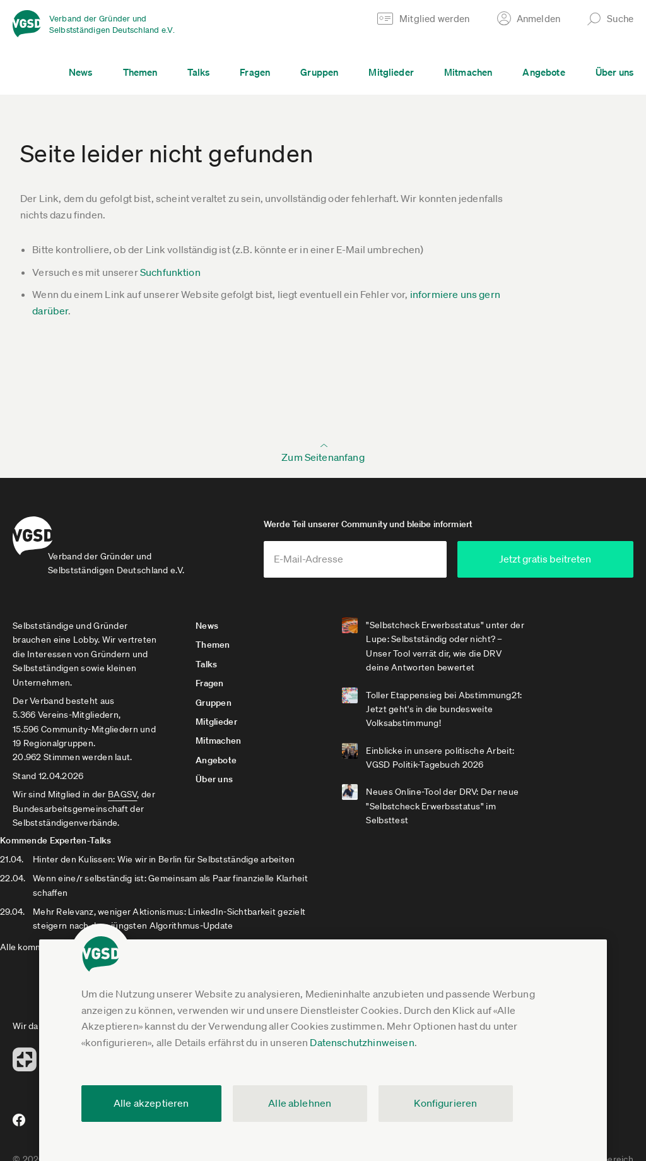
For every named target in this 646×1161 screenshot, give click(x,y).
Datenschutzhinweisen (362, 1042)
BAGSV (122, 805)
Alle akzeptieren (151, 1103)
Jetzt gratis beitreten (558, 569)
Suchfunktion (170, 272)
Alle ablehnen (299, 1103)
